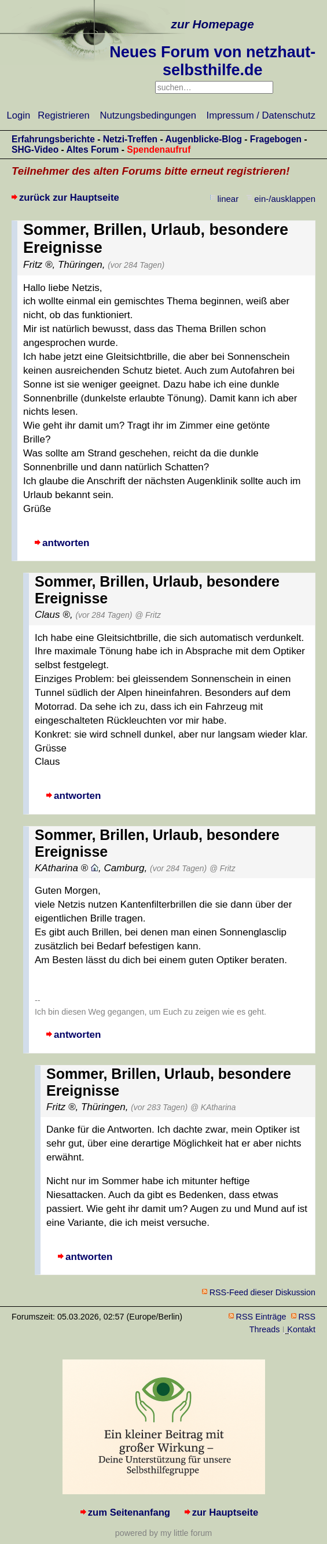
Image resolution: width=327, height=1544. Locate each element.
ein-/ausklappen (284, 199)
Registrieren (64, 115)
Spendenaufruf (158, 149)
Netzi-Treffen (130, 139)
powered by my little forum (163, 1533)
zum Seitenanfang (129, 1512)
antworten (65, 542)
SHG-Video (35, 149)
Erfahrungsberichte (53, 139)
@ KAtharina (213, 1107)
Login (19, 115)
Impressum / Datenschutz (261, 115)
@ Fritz (148, 615)
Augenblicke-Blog (203, 139)
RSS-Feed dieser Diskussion (262, 1292)
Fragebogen (276, 139)
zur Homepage (212, 24)
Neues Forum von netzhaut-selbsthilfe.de (212, 61)
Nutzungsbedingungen (148, 115)
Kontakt (301, 1329)
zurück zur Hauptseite (69, 197)
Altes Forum (92, 149)
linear (228, 199)
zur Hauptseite (225, 1512)
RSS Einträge (261, 1316)
